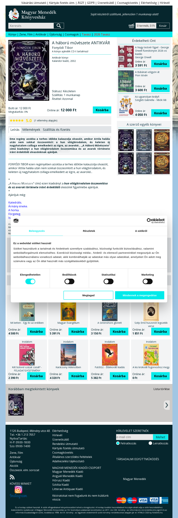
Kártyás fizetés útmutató (68, 448)
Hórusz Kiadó (61, 480)
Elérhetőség (149, 3)
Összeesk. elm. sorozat (24, 470)
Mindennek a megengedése (140, 295)
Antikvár (40, 34)
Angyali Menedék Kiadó (67, 476)
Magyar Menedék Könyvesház (49, 14)
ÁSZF (81, 3)
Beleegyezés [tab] (37, 230)
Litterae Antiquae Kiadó (67, 489)
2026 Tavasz (102, 34)
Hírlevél (165, 3)
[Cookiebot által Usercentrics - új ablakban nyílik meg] (149, 220)
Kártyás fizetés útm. (62, 3)
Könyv (12, 34)
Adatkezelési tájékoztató (68, 461)
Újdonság (55, 34)
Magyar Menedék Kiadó (67, 472)
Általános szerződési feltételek (72, 457)
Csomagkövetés (127, 3)
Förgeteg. (14, 214)
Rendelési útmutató (65, 444)
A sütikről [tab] (141, 230)
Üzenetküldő (106, 3)
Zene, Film (26, 34)
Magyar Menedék (134, 479)
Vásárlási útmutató (33, 3)
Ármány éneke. (18, 206)
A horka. (13, 210)
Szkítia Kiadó (60, 485)
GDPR (91, 3)
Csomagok (72, 34)
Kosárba (102, 110)
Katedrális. (15, 202)
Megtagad (88, 295)
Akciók (14, 466)
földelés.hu (157, 512)
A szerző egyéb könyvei (144, 124)
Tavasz (86, 34)
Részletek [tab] (89, 230)
